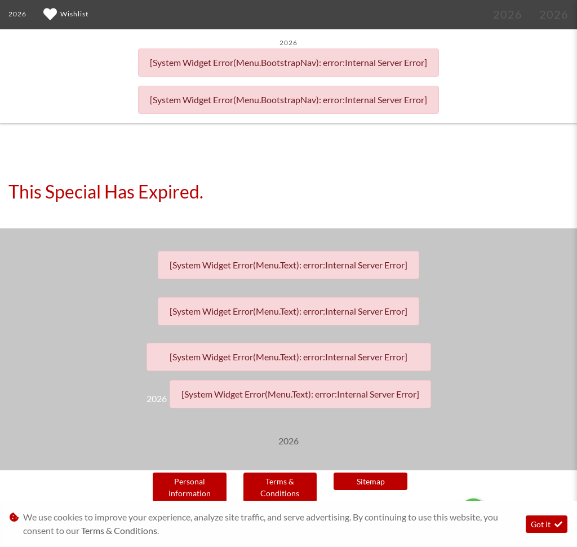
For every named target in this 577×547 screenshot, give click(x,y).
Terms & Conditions (279, 487)
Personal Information (189, 487)
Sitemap (371, 481)
